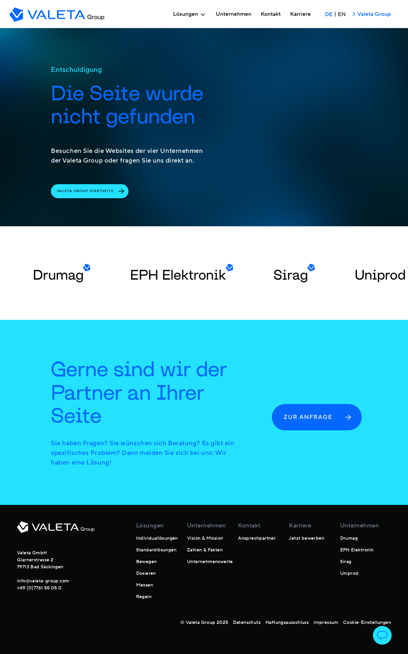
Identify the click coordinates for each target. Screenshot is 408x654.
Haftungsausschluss (287, 622)
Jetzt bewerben (306, 538)
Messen (144, 585)
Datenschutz (247, 622)
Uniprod (349, 573)
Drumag (349, 538)
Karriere (300, 14)
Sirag (346, 562)
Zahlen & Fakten (205, 550)
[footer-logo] (56, 530)
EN (342, 14)
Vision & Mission (205, 538)
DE (328, 14)
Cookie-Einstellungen (367, 622)
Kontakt (271, 14)
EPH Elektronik (357, 550)
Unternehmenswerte (210, 562)
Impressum (325, 622)
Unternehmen (233, 14)
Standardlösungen (156, 550)
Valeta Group (370, 14)
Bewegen (146, 562)
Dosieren (146, 573)
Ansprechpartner (257, 538)
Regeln (144, 597)
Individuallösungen (157, 538)
